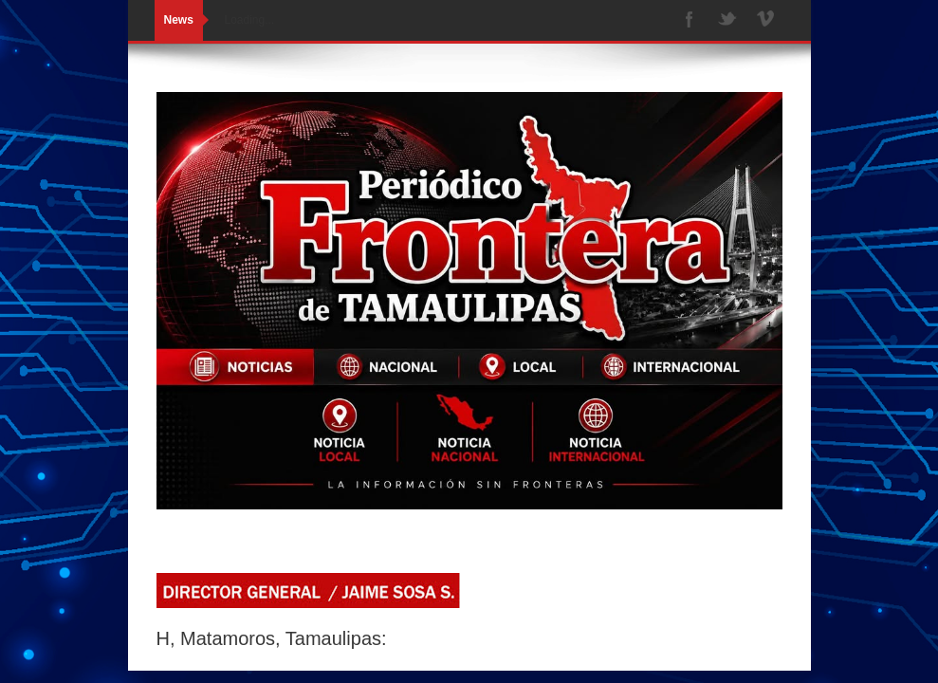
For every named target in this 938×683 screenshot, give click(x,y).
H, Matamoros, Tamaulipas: (271, 638)
